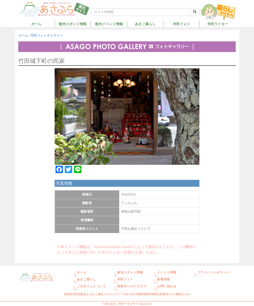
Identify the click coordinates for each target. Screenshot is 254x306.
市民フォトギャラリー (47, 35)
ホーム (36, 24)
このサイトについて (91, 286)
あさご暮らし (145, 24)
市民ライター (217, 24)
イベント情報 (167, 272)
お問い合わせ (167, 286)
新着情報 (163, 279)
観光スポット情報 (73, 24)
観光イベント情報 (109, 24)
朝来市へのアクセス (131, 286)
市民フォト (181, 24)
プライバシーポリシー (213, 272)
